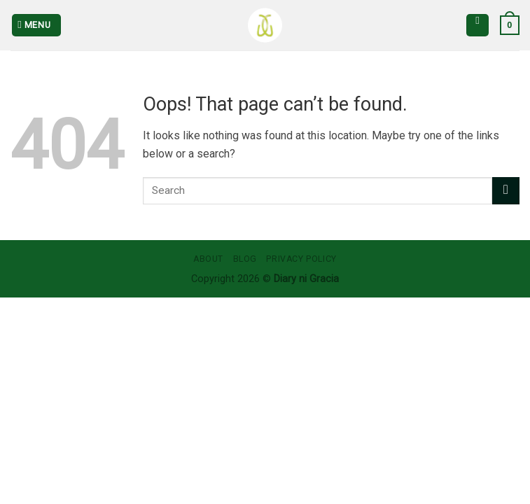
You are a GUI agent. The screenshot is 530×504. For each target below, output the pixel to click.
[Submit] (505, 190)
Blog (245, 259)
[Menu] (37, 25)
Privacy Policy (301, 259)
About (208, 259)
